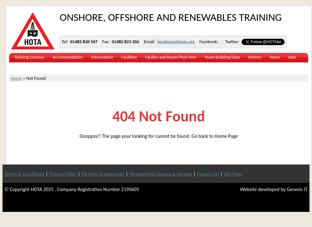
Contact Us (24, 67)
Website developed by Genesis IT (274, 189)
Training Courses (29, 57)
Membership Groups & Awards (160, 174)
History (254, 57)
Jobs (292, 57)
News (275, 57)
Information (102, 57)
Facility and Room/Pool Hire (170, 57)
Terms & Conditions (24, 174)
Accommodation (68, 57)
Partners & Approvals (102, 174)
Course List (208, 174)
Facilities (129, 57)
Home (16, 78)
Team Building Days (222, 57)
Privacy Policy (63, 174)
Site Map (233, 174)
